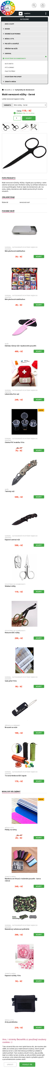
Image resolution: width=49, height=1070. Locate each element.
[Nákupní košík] (42, 5)
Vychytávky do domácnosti (15, 58)
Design (7, 29)
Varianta (7, 105)
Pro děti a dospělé (12, 44)
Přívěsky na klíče (11, 48)
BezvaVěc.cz (8, 90)
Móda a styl (9, 39)
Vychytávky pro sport (13, 77)
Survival (8, 53)
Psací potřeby (10, 71)
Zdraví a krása (10, 81)
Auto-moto (9, 64)
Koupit (29, 118)
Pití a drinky (9, 67)
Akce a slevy (9, 24)
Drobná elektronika (12, 34)
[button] (46, 13)
